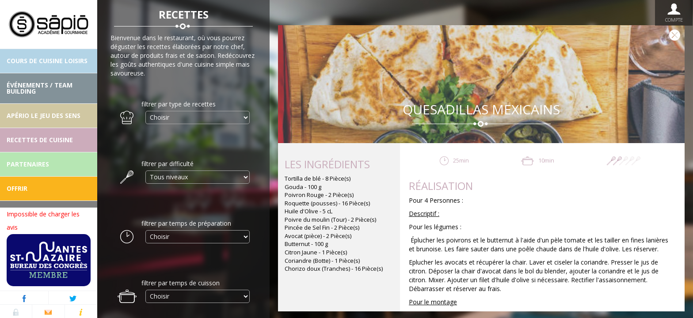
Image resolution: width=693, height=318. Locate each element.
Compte (673, 12)
